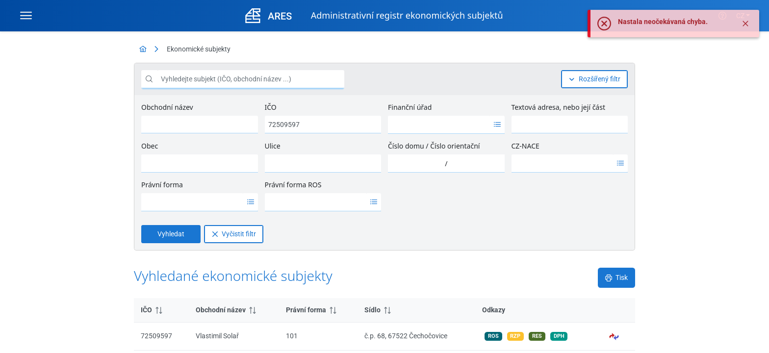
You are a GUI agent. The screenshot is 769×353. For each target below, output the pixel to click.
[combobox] (439, 124)
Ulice (273, 146)
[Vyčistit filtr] (233, 234)
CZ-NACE (525, 146)
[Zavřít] (745, 32)
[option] (439, 124)
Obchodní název (167, 107)
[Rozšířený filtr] (594, 79)
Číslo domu (406, 146)
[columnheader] (161, 310)
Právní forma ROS (293, 184)
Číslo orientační (455, 146)
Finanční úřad (410, 107)
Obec (149, 146)
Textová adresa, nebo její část (558, 107)
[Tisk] (616, 278)
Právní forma (162, 184)
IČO (271, 107)
